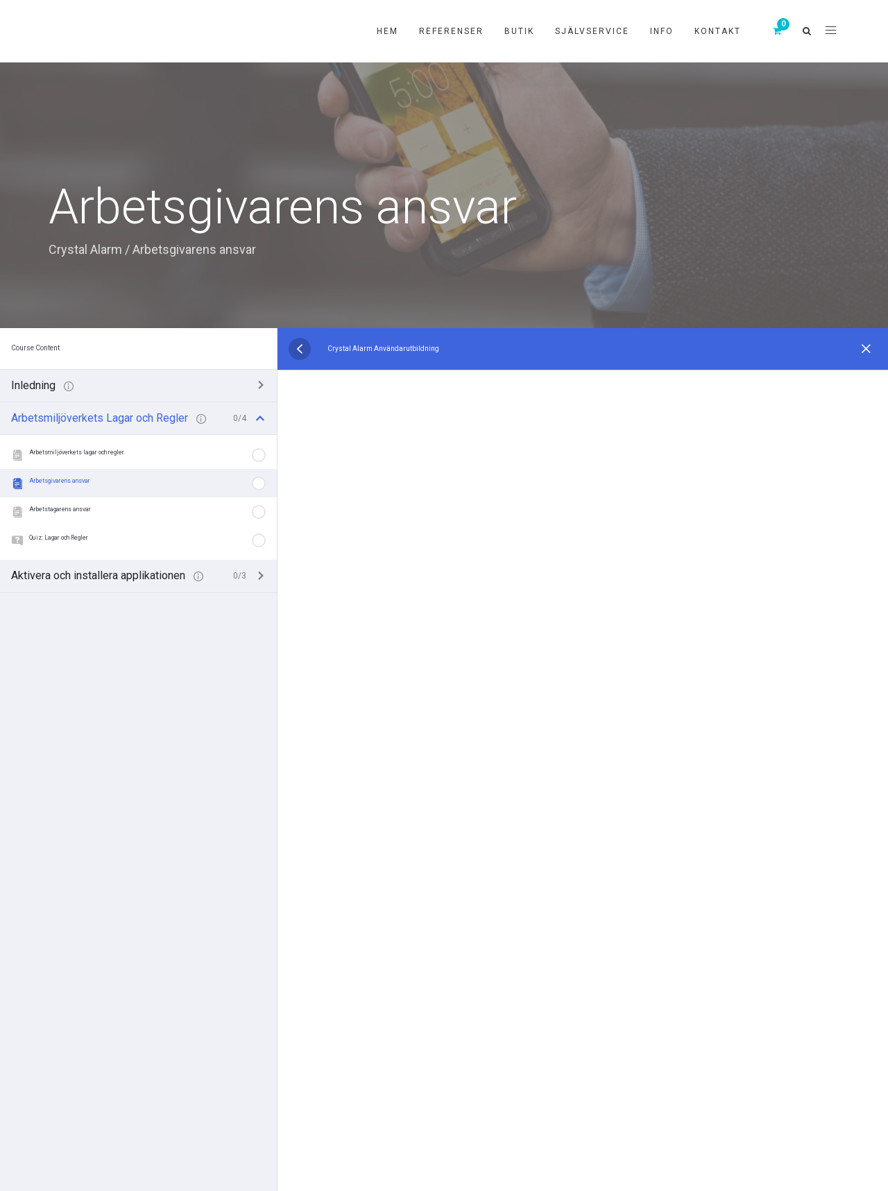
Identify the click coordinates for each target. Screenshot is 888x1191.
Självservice (592, 31)
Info (662, 31)
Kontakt (717, 31)
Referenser (451, 31)
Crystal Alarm (85, 249)
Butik (519, 31)
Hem (387, 31)
